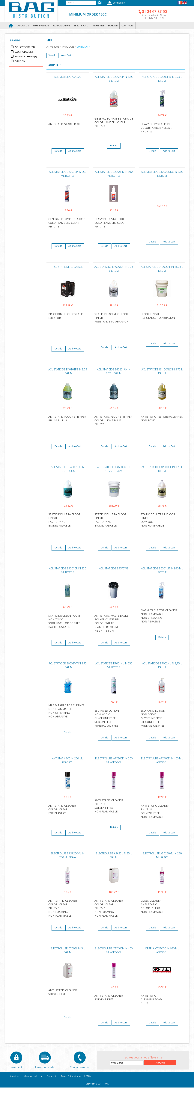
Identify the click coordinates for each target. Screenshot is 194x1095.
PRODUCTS (68, 46)
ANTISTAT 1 (83, 46)
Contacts (127, 25)
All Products (52, 46)
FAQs (88, 1076)
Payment (51, 1076)
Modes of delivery (33, 1076)
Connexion (115, 3)
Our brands (41, 25)
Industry (98, 25)
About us (23, 25)
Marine (113, 25)
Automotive (61, 25)
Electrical (81, 25)
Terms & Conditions (71, 1076)
